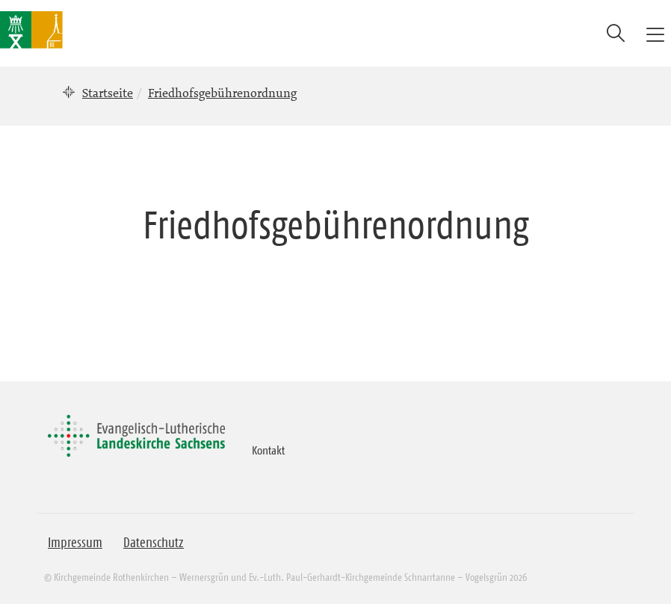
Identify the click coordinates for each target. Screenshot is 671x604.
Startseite (107, 92)
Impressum (75, 542)
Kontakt (268, 450)
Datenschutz (153, 542)
